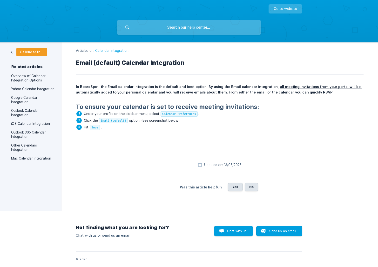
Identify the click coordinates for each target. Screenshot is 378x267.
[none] (285, 8)
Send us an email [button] (282, 231)
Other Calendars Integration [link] (24, 147)
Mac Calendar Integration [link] (31, 158)
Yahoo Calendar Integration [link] (32, 89)
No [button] (251, 187)
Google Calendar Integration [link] (24, 100)
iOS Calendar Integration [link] (30, 124)
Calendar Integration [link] (111, 50)
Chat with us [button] (237, 231)
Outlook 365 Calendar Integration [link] (28, 134)
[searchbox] (189, 27)
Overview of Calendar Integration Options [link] (28, 78)
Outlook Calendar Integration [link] (25, 113)
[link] (29, 51)
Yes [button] (235, 187)
